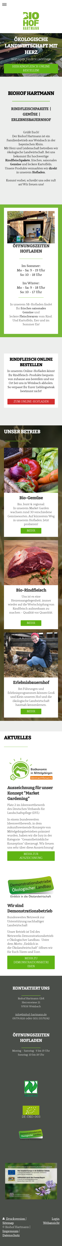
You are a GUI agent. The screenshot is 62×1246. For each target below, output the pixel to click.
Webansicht (51, 1223)
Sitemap (8, 1223)
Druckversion (14, 1219)
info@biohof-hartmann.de (31, 1014)
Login (56, 1219)
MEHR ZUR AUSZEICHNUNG (31, 856)
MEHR (31, 530)
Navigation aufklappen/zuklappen (31, 4)
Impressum (10, 1231)
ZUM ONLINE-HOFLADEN (31, 401)
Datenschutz (11, 1235)
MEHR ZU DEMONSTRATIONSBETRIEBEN (31, 962)
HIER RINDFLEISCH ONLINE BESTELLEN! (31, 68)
